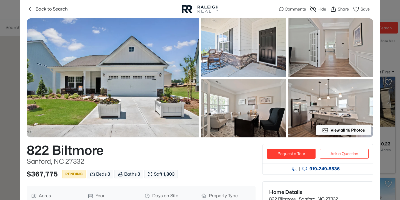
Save (361, 9)
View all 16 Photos (343, 130)
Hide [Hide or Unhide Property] (318, 9)
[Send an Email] (304, 168)
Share (339, 9)
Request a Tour (291, 153)
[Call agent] (294, 168)
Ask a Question (344, 153)
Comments (292, 9)
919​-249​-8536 (324, 169)
